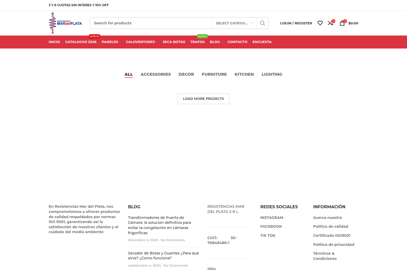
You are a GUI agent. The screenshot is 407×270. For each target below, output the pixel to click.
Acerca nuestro (327, 220)
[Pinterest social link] (344, 5)
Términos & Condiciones (325, 259)
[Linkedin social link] (350, 5)
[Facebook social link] (333, 5)
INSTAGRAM (271, 220)
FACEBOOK (271, 229)
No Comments (173, 243)
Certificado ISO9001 (331, 238)
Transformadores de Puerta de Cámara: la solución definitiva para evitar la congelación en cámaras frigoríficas (159, 228)
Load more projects (203, 101)
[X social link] (339, 5)
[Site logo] (67, 24)
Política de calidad (330, 229)
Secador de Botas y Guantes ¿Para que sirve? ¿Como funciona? (163, 258)
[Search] (181, 25)
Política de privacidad (333, 247)
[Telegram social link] (355, 5)
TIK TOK (267, 238)
